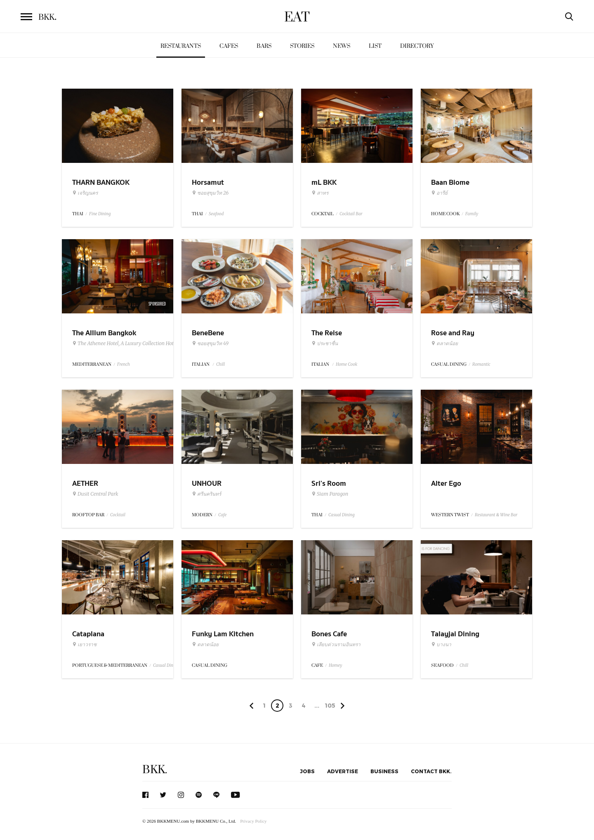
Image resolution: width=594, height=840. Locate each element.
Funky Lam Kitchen (223, 634)
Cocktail (117, 515)
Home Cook (346, 364)
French (123, 364)
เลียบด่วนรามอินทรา (336, 644)
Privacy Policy (253, 821)
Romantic (481, 364)
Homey (335, 665)
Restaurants (180, 45)
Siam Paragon (329, 494)
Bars (264, 45)
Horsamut (208, 182)
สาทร (319, 193)
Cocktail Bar (350, 213)
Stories (302, 45)
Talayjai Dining (455, 634)
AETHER (85, 483)
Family (471, 213)
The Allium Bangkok (104, 333)
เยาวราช (84, 644)
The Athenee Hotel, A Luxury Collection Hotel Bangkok (135, 343)
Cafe (222, 515)
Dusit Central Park (95, 494)
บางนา (441, 644)
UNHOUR (207, 483)
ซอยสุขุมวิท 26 (210, 193)
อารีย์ (439, 193)
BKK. (154, 770)
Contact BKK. (431, 771)
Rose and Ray (452, 333)
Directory (417, 45)
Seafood (216, 213)
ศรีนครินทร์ (206, 494)
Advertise (342, 771)
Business (384, 771)
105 (330, 705)
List (375, 45)
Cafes (228, 45)
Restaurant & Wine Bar (496, 515)
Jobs (307, 771)
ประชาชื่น (324, 343)
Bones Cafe (329, 634)
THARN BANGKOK (101, 182)
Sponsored (157, 304)
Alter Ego (446, 483)
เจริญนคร (85, 193)
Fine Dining (100, 213)
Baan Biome (450, 182)
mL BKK (324, 182)
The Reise (326, 333)
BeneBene (208, 333)
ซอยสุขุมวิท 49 (210, 343)
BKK (47, 17)
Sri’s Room (328, 483)
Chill (220, 364)
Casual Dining (341, 515)
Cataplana (88, 634)
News (341, 45)
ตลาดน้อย (444, 343)
